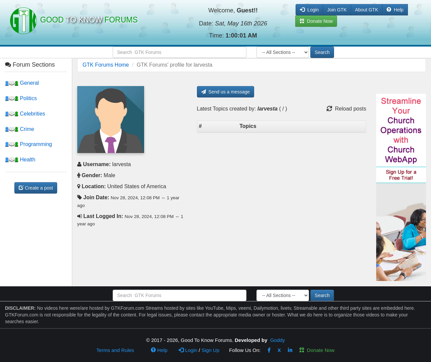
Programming (28, 144)
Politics (21, 98)
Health (20, 159)
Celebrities (25, 114)
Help (395, 9)
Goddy (277, 340)
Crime (19, 129)
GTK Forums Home (106, 65)
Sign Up (210, 350)
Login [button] (309, 9)
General (22, 83)
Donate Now (317, 350)
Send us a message (225, 91)
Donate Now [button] (316, 21)
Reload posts (346, 109)
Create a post (36, 188)
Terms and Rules (115, 350)
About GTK (366, 9)
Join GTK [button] (336, 9)
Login (188, 350)
